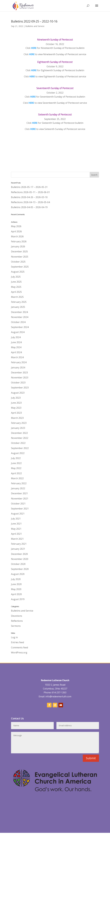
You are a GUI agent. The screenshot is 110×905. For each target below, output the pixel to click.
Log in (14, 637)
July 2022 (16, 458)
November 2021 (19, 498)
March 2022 (17, 478)
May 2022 (16, 468)
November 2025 (19, 256)
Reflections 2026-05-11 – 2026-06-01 (30, 192)
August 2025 (17, 271)
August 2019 (17, 599)
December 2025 (19, 251)
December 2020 (19, 554)
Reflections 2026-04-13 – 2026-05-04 (30, 202)
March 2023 (17, 417)
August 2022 (17, 453)
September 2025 (20, 266)
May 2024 (16, 347)
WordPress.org (19, 652)
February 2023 (18, 423)
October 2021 (18, 503)
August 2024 (17, 332)
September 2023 (20, 387)
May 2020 (16, 589)
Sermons (16, 625)
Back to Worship (55, 147)
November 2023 (19, 377)
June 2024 (16, 342)
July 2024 (16, 337)
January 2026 (18, 246)
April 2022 (16, 473)
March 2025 (17, 296)
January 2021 (18, 548)
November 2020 (19, 559)
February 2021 (18, 543)
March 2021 (17, 538)
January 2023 (18, 428)
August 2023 (17, 392)
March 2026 (17, 236)
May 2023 (16, 407)
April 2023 (16, 412)
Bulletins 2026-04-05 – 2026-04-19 (29, 207)
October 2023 (18, 382)
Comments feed (19, 647)
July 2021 (16, 518)
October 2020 (18, 564)
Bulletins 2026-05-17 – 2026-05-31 (29, 187)
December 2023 (19, 372)
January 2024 (18, 367)
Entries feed (17, 642)
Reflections (17, 620)
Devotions (16, 615)
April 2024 (16, 352)
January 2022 (18, 488)
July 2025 (16, 276)
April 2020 (16, 594)
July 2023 (16, 397)
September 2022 (20, 448)
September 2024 (20, 327)
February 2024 (18, 362)
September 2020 (20, 569)
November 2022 (19, 438)
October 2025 (18, 261)
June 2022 (16, 463)
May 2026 (16, 226)
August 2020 (17, 574)
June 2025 (16, 281)
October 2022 (18, 443)
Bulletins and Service (34, 26)
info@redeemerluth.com (58, 742)
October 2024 (18, 322)
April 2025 (16, 291)
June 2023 (16, 402)
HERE (32, 54)
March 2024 (17, 357)
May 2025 (16, 286)
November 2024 (19, 317)
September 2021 (20, 508)
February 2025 (18, 301)
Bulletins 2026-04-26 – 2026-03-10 (29, 197)
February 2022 (18, 483)
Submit (91, 804)
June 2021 (16, 523)
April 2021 (16, 533)
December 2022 (19, 433)
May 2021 (16, 528)
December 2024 (19, 312)
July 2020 (16, 579)
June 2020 (16, 584)
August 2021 (17, 513)
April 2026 (16, 231)
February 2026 (18, 241)
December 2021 (19, 493)
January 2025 (18, 306)
